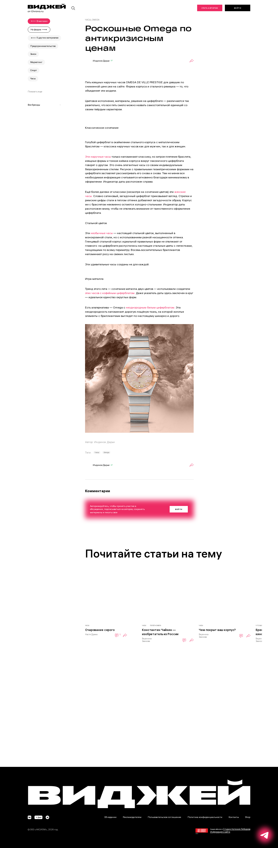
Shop (247, 817)
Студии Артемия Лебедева (236, 829)
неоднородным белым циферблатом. (151, 307)
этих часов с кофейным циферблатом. (110, 293)
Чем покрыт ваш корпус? (217, 630)
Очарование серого (100, 630)
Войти (237, 8)
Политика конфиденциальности (205, 817)
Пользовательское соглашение (164, 817)
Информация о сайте (220, 832)
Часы (97, 452)
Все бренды (44, 104)
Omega (106, 452)
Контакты (234, 817)
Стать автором (210, 8)
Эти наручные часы (98, 156)
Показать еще (35, 91)
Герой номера (155, 625)
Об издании (110, 817)
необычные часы (102, 233)
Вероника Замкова (146, 639)
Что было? (260, 625)
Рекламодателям (132, 817)
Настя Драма (91, 634)
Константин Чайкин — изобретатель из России (160, 632)
